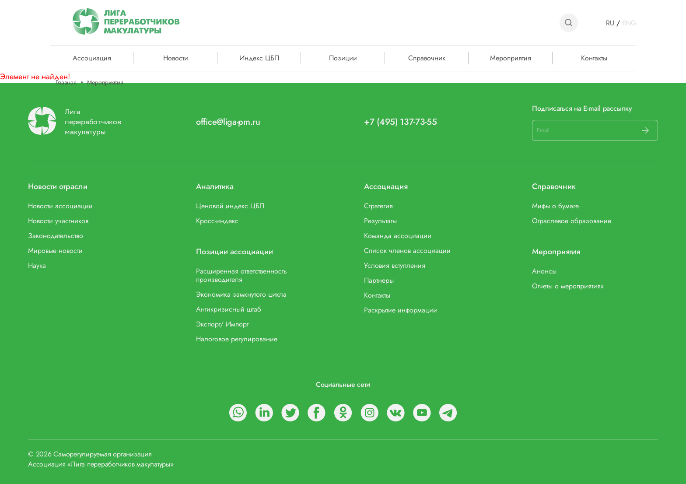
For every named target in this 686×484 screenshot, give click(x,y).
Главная (66, 82)
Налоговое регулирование (236, 339)
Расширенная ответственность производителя (241, 275)
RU (610, 23)
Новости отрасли (58, 186)
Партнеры (379, 280)
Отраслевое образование (571, 221)
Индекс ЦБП (259, 57)
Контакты (594, 57)
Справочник (426, 57)
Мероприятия (510, 57)
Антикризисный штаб (228, 309)
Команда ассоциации (397, 235)
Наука (37, 265)
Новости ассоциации (60, 206)
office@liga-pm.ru (228, 122)
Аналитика (215, 186)
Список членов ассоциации (407, 250)
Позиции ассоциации (234, 252)
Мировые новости (55, 250)
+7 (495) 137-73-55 (400, 122)
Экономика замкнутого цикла (241, 294)
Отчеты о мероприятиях (568, 286)
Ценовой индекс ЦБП (230, 206)
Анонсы (544, 271)
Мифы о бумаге (555, 206)
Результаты (380, 221)
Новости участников (58, 221)
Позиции (343, 57)
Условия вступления (394, 265)
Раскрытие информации (400, 310)
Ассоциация (386, 186)
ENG (629, 23)
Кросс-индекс (217, 221)
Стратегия (378, 206)
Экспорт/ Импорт (222, 324)
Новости (175, 57)
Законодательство (55, 235)
